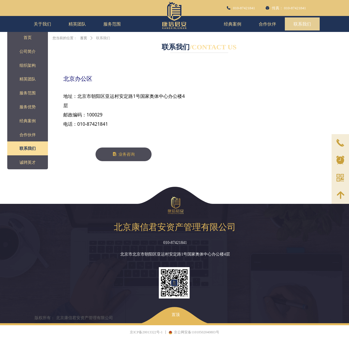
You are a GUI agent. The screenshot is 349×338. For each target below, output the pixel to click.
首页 (83, 38)
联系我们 (103, 38)
